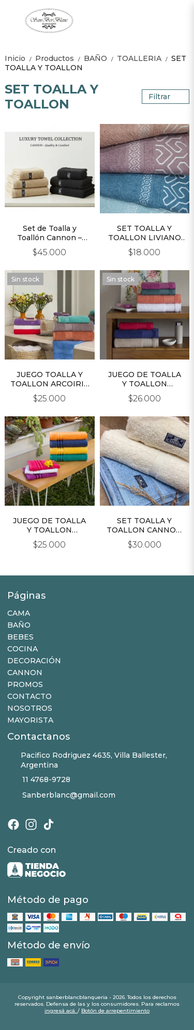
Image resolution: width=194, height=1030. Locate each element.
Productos (59, 58)
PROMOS (25, 684)
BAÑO (100, 58)
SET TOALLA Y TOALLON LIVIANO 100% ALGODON (144, 233)
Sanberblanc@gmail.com (61, 795)
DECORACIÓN (34, 660)
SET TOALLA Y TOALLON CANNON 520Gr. (144, 525)
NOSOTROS (29, 708)
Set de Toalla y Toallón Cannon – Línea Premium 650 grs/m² (49, 233)
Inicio (20, 58)
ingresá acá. (61, 1010)
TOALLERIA (144, 58)
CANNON (24, 672)
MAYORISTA (30, 720)
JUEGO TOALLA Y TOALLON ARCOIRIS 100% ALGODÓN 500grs (49, 379)
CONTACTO (29, 696)
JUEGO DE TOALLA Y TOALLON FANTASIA (49, 525)
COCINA (22, 648)
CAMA (18, 613)
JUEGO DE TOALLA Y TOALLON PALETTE (144, 379)
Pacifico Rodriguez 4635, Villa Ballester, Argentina (87, 760)
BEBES (20, 637)
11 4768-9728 (38, 779)
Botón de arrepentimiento (115, 1010)
